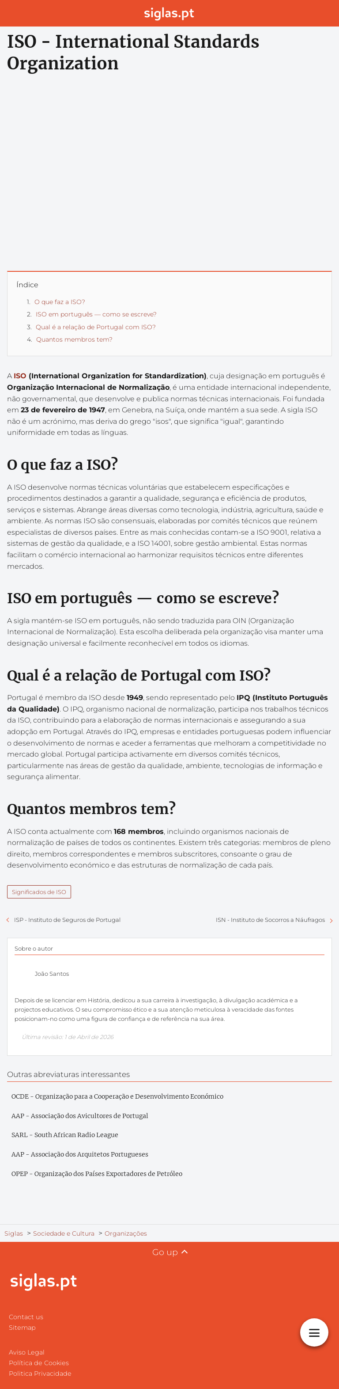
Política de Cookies (39, 1363)
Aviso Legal (27, 1352)
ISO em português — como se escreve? (96, 314)
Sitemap (22, 1328)
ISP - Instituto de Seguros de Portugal (67, 919)
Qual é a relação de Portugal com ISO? (96, 327)
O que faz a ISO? (59, 302)
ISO (20, 376)
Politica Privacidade (40, 1374)
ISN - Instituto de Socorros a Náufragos (270, 919)
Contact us (26, 1317)
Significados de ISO (39, 891)
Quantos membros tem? (74, 339)
